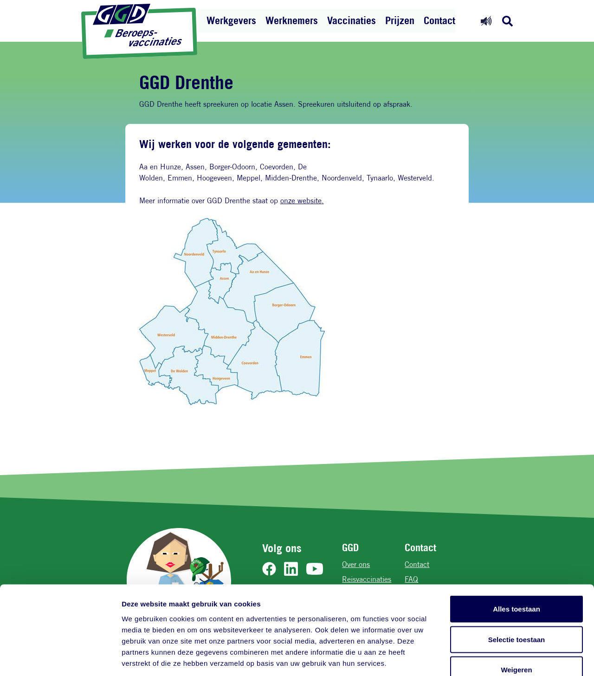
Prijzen (399, 20)
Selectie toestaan (516, 585)
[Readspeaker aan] (486, 20)
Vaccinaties (351, 20)
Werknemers (291, 20)
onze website (301, 200)
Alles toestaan (516, 554)
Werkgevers (231, 20)
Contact (439, 20)
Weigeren (516, 615)
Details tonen (501, 658)
